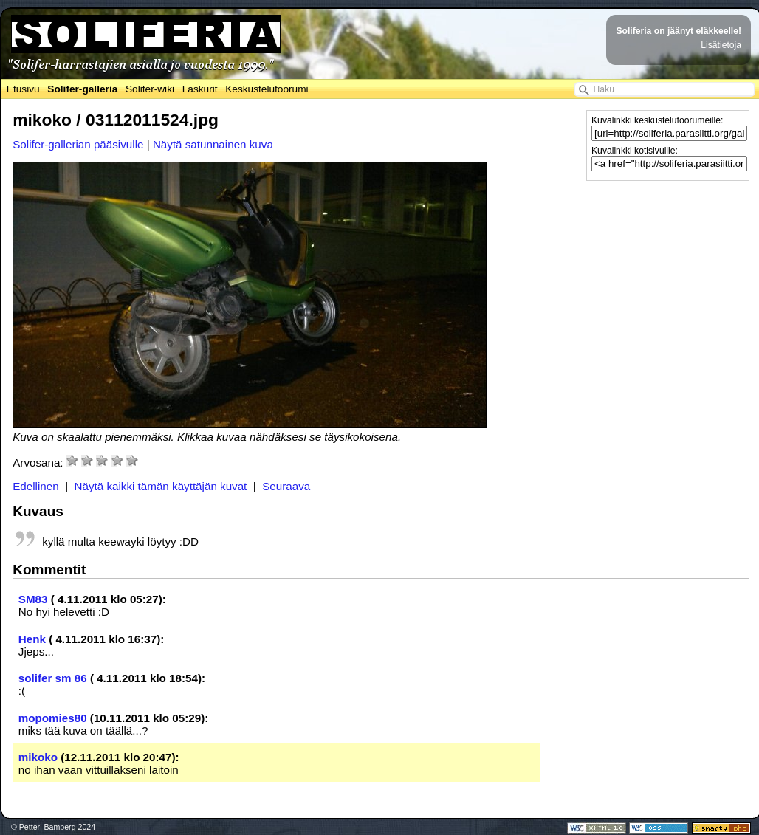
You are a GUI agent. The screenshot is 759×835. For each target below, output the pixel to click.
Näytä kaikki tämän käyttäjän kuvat (161, 486)
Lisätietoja (721, 45)
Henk (32, 639)
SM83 (33, 599)
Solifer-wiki (150, 89)
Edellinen (36, 486)
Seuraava (286, 486)
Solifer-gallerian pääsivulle (78, 144)
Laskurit (200, 89)
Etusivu (23, 89)
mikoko (38, 757)
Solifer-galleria (82, 89)
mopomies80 (52, 718)
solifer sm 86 (52, 678)
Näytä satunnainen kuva (213, 144)
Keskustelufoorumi (266, 89)
